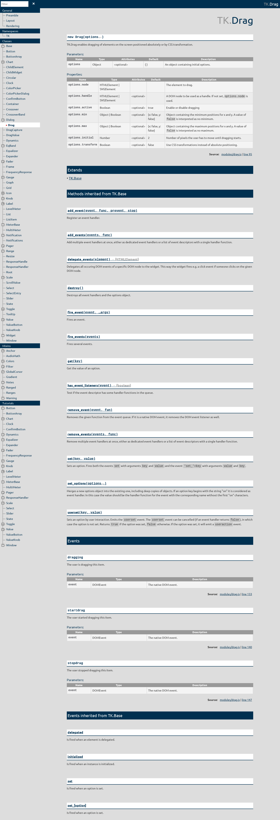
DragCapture (14, 130)
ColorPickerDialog (17, 93)
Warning (9, 398)
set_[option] (77, 797)
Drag (11, 125)
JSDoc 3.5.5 (141, 818)
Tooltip (10, 314)
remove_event (90, 405)
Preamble (12, 15)
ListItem (11, 219)
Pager (7, 245)
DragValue (12, 135)
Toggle (8, 309)
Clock (9, 83)
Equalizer (12, 150)
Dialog (7, 119)
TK (266, 3)
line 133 (247, 587)
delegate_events (103, 257)
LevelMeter (13, 208)
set (81, 453)
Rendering (12, 26)
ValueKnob (13, 330)
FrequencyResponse (19, 172)
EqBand (8, 145)
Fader (7, 161)
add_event (102, 209)
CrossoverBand (15, 114)
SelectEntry (13, 293)
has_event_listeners (99, 381)
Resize (10, 256)
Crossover (12, 109)
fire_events (84, 333)
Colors (7, 361)
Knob (7, 198)
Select (10, 288)
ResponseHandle (16, 261)
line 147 (247, 692)
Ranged (8, 387)
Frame (10, 166)
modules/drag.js (231, 153)
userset (85, 506)
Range (7, 251)
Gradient (11, 377)
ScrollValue (13, 282)
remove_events (93, 429)
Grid (8, 187)
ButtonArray (14, 56)
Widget (8, 335)
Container (12, 104)
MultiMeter (13, 230)
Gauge (7, 177)
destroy (75, 285)
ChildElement (15, 67)
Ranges (10, 392)
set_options (87, 477)
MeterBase (10, 224)
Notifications (14, 240)
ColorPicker (13, 88)
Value (7, 319)
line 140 (247, 640)
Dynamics (12, 140)
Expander (12, 156)
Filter (7, 366)
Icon (6, 193)
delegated (75, 725)
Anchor (8, 350)
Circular (11, 77)
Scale (7, 277)
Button (10, 51)
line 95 (247, 153)
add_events (90, 233)
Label (7, 203)
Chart (7, 62)
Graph (10, 182)
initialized (75, 749)
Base (6, 46)
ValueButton (14, 324)
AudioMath (13, 356)
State (9, 303)
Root (9, 272)
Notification (11, 235)
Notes (7, 382)
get (75, 357)
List (8, 214)
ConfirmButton (15, 98)
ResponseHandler (17, 266)
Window (11, 340)
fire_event (89, 309)
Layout (10, 20)
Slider (9, 298)
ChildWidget (14, 72)
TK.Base (75, 177)
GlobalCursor (11, 371)
